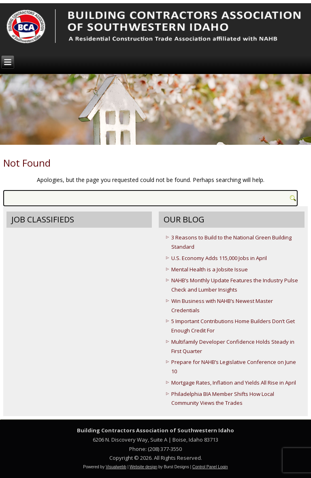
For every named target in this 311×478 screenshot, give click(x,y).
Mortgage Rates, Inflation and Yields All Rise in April (233, 382)
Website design (143, 467)
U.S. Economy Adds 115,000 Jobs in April (219, 258)
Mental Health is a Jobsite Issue (209, 269)
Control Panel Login (210, 467)
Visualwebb (116, 467)
